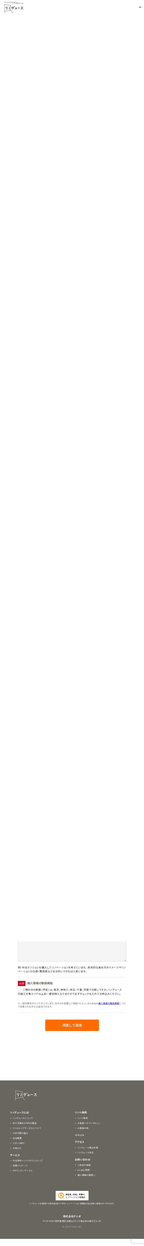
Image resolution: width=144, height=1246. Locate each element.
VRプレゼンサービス (23, 1178)
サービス (15, 1162)
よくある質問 (83, 1177)
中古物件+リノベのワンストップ (28, 1168)
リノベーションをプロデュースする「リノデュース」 (14, 7)
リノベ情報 (99, 60)
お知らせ (45, 60)
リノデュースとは (19, 1119)
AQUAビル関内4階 (69, 317)
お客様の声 (83, 1135)
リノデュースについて (23, 1125)
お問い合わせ (82, 1166)
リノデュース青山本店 (87, 1155)
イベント (80, 1142)
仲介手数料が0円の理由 (25, 1130)
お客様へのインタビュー (89, 1130)
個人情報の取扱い (86, 1182)
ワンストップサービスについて (27, 1135)
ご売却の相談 (84, 1172)
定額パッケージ (20, 1173)
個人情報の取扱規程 (108, 1010)
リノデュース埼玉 (85, 1160)
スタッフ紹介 (19, 1150)
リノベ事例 (81, 1119)
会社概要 (17, 1145)
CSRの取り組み (20, 1140)
